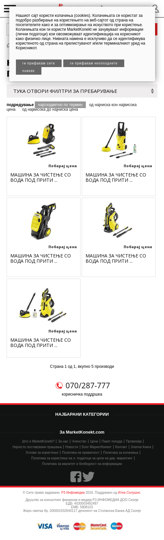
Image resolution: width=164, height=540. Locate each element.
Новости (71, 447)
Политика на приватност (80, 452)
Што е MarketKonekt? (38, 441)
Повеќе (29, 71)
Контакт (121, 447)
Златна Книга (141, 447)
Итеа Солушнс (129, 492)
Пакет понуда (112, 441)
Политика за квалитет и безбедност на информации (82, 464)
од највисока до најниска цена (50, 109)
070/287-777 (88, 385)
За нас (63, 441)
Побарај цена (62, 165)
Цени (94, 441)
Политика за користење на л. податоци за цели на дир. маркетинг (81, 458)
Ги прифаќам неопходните (94, 63)
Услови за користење (42, 452)
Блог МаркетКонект (97, 447)
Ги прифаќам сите (39, 63)
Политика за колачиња (120, 452)
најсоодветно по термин (60, 104)
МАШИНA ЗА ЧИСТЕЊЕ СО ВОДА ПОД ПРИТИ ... (40, 177)
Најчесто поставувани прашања (37, 447)
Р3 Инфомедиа (73, 492)
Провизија (133, 441)
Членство (79, 441)
